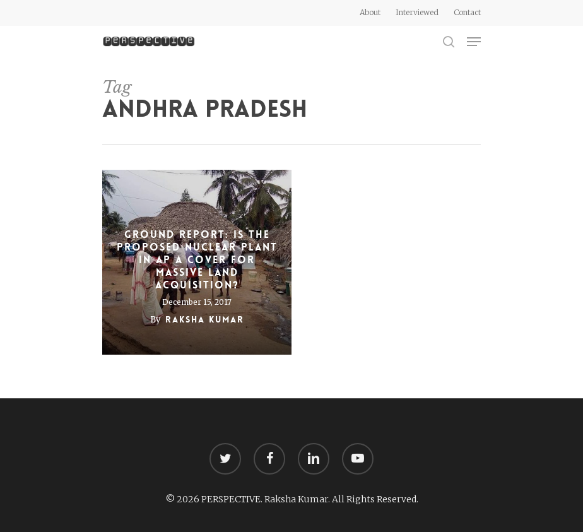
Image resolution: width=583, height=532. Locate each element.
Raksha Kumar (204, 319)
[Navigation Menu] (474, 41)
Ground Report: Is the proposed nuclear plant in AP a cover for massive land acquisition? (197, 260)
